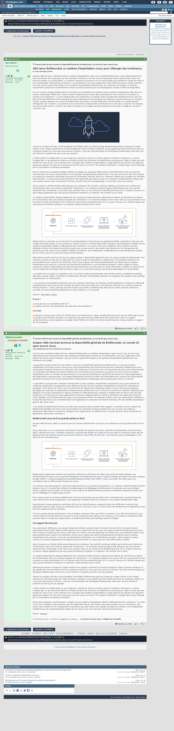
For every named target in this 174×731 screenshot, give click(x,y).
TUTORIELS (39, 9)
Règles (63, 15)
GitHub (54, 295)
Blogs (65, 2)
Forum (10, 21)
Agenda (50, 15)
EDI (83, 6)
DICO (116, 9)
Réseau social (32, 15)
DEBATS (90, 634)
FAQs (45, 634)
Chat (73, 2)
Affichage (139, 55)
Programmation (93, 6)
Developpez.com (128, 697)
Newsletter (85, 2)
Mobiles (119, 6)
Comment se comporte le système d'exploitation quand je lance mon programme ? (38, 670)
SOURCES (93, 9)
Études (107, 2)
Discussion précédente (66, 647)
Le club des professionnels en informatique (33, 21)
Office (110, 6)
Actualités (58, 21)
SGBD (103, 6)
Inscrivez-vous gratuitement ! (52, 12)
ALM (51, 6)
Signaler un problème (44, 31)
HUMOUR (123, 9)
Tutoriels (48, 2)
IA (46, 6)
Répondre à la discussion (17, 31)
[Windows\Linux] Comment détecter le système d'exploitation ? (31, 680)
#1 (144, 59)
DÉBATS (102, 9)
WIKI (109, 9)
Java (67, 6)
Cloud (40, 6)
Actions (20, 15)
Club (124, 2)
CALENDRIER (111, 634)
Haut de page (140, 697)
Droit (116, 2)
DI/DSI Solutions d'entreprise (25, 6)
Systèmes (128, 6)
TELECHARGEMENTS (64, 634)
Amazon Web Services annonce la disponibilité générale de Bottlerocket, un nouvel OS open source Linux (64, 36)
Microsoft (59, 6)
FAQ (57, 2)
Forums (36, 2)
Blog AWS (45, 295)
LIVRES (66, 9)
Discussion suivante (86, 647)
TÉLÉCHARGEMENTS (79, 9)
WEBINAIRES (57, 9)
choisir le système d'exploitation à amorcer (22, 675)
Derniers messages (8, 15)
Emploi (97, 2)
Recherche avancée (165, 15)
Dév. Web (75, 6)
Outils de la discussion (124, 55)
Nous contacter (116, 697)
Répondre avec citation (124, 328)
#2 (144, 333)
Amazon (43, 614)
